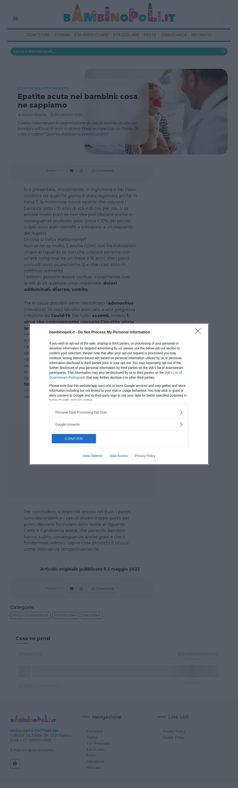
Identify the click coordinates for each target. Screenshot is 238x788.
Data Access (119, 456)
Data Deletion (92, 456)
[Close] (199, 332)
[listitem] (119, 412)
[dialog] (119, 394)
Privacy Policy (145, 456)
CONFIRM (74, 438)
